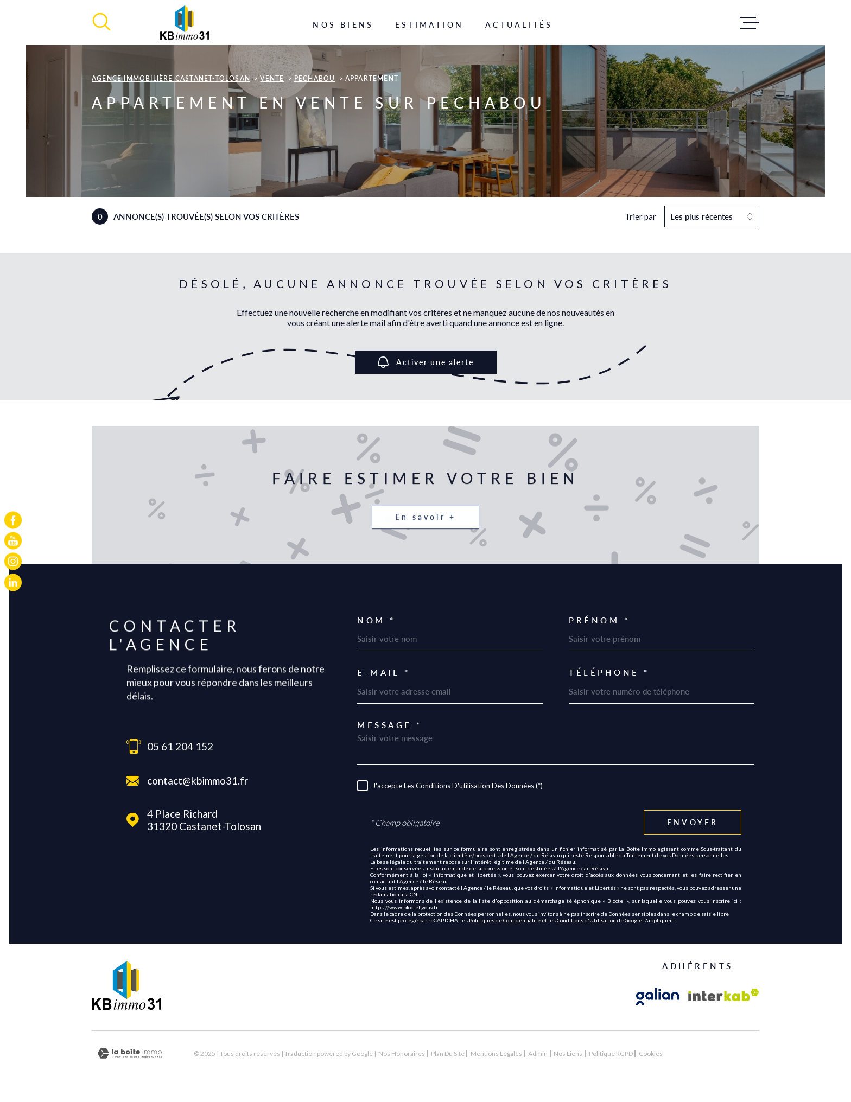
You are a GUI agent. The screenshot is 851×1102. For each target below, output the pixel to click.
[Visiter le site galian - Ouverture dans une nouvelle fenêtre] (657, 996)
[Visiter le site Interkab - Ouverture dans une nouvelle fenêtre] (723, 996)
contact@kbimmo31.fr (197, 780)
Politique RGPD (611, 1053)
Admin (538, 1053)
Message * (389, 725)
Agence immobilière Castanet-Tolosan (171, 78)
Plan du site (448, 1053)
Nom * (376, 620)
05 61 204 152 (180, 746)
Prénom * (599, 620)
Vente (272, 78)
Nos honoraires (401, 1053)
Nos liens (568, 1053)
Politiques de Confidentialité (505, 920)
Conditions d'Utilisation (586, 920)
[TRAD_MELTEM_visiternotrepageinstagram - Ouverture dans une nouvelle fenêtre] (13, 561)
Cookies (651, 1053)
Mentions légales (496, 1053)
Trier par (640, 216)
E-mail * (383, 672)
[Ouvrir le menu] (749, 23)
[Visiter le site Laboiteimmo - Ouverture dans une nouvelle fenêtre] (130, 1053)
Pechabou (314, 78)
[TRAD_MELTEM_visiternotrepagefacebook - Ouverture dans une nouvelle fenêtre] (13, 519)
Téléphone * (609, 672)
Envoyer (692, 822)
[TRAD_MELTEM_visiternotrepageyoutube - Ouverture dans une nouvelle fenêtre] (13, 540)
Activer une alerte (426, 362)
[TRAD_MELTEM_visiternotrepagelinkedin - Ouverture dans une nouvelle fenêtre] (13, 582)
